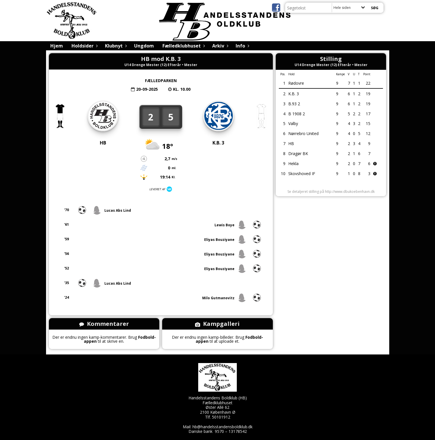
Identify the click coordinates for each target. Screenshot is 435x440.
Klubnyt (115, 46)
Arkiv (219, 46)
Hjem (56, 46)
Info (242, 46)
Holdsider (83, 46)
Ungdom (144, 46)
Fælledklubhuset (183, 46)
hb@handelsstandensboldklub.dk (222, 426)
